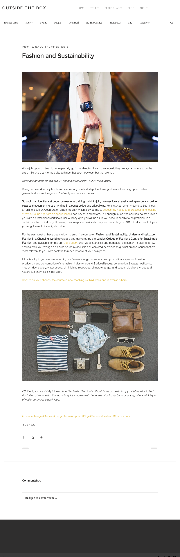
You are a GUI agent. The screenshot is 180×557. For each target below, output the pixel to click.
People (57, 22)
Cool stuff (74, 22)
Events (43, 22)
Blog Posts (114, 22)
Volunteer (144, 22)
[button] (143, 8)
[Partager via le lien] (42, 437)
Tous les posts (11, 22)
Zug (130, 22)
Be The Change (94, 22)
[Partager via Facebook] (24, 437)
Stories (29, 22)
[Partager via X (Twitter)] (33, 437)
